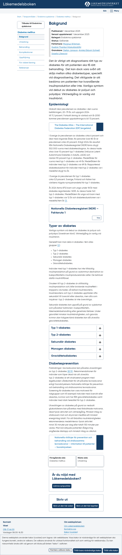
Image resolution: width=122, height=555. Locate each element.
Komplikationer (26, 52)
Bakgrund (23, 37)
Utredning (23, 42)
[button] (96, 218)
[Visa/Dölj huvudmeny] (114, 10)
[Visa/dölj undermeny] (41, 47)
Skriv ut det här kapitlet (87, 506)
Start (19, 17)
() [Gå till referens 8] (68, 371)
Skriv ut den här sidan (63, 506)
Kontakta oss (70, 529)
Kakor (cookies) (71, 532)
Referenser (24, 68)
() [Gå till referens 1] (66, 201)
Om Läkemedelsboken (74, 526)
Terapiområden (29, 17)
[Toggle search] (103, 10)
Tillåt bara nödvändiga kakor (87, 551)
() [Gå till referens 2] (58, 245)
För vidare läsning (27, 63)
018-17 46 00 (8, 530)
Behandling (24, 47)
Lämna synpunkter (61, 486)
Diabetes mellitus (64, 17)
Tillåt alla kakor (111, 551)
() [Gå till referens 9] (71, 371)
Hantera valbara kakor (60, 550)
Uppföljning (24, 58)
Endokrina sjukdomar (46, 17)
